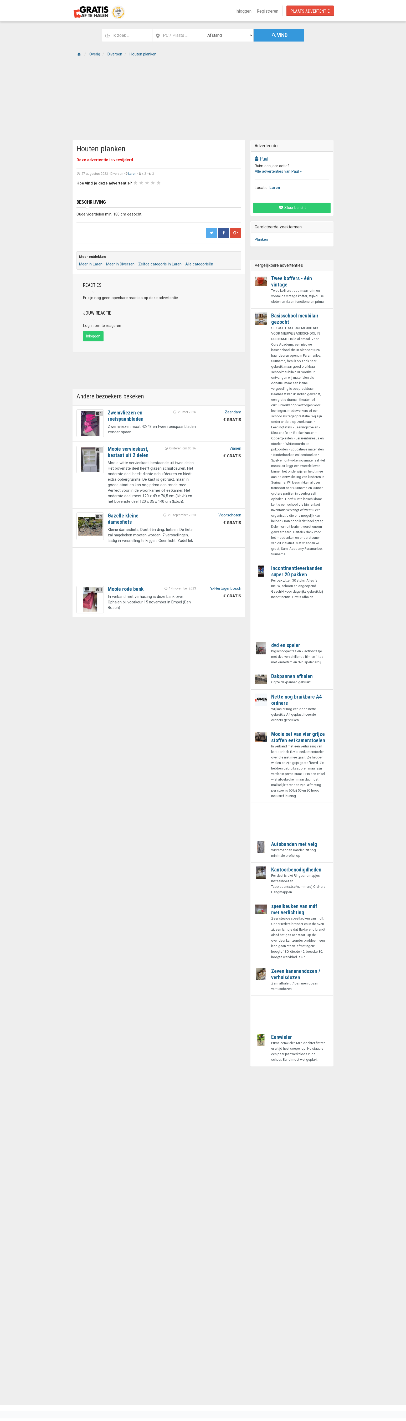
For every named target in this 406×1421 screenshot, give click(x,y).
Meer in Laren (90, 264)
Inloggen (243, 11)
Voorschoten (229, 515)
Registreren (267, 11)
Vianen (235, 448)
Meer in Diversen (120, 264)
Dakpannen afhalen (292, 676)
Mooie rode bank (126, 589)
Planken (261, 239)
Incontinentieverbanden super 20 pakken (296, 571)
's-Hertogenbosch (225, 588)
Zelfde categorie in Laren (160, 264)
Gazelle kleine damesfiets (123, 518)
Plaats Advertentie (310, 11)
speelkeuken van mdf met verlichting (294, 909)
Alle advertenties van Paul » (278, 171)
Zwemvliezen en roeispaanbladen (125, 415)
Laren (132, 174)
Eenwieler (281, 1037)
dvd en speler (285, 645)
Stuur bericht (292, 208)
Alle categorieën (199, 264)
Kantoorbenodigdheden (296, 869)
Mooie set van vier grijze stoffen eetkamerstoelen (298, 737)
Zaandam (233, 412)
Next (203, 191)
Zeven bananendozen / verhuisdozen (295, 974)
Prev (83, 191)
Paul (261, 159)
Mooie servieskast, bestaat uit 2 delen (128, 452)
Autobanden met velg (294, 844)
